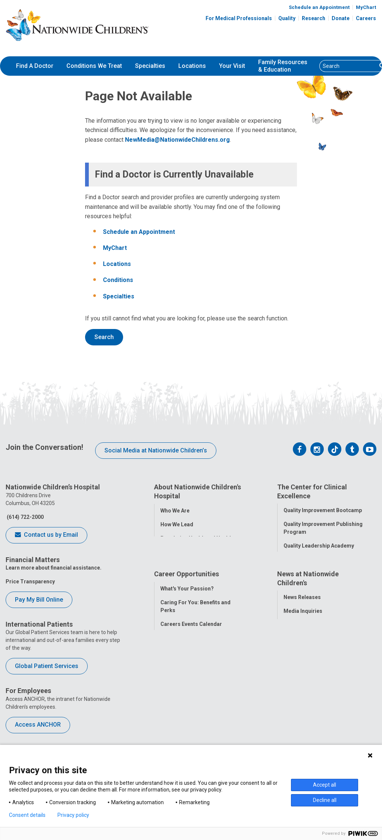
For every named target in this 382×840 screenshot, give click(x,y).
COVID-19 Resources (186, 739)
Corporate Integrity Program (196, 559)
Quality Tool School (308, 559)
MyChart (366, 7)
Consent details (27, 815)
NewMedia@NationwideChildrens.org (177, 139)
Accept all (324, 785)
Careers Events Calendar (191, 676)
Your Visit (232, 65)
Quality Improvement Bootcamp (323, 510)
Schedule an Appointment (319, 7)
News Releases (302, 650)
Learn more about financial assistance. (53, 568)
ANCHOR (171, 725)
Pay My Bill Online (39, 599)
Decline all (324, 800)
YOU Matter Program (186, 712)
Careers (366, 18)
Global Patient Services (46, 666)
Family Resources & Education (282, 66)
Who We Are (175, 510)
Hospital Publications (310, 691)
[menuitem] (34, 66)
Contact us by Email (46, 535)
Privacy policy (73, 815)
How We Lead (176, 524)
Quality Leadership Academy (319, 545)
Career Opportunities (186, 627)
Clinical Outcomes (306, 573)
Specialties (150, 65)
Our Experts (298, 705)
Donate (341, 18)
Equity (291, 601)
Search (104, 337)
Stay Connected (303, 677)
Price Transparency (30, 581)
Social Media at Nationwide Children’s (155, 450)
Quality (286, 18)
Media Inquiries (303, 664)
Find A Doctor (34, 65)
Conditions (118, 279)
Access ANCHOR (38, 724)
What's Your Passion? (187, 641)
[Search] (348, 66)
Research (313, 18)
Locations (192, 65)
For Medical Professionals (239, 18)
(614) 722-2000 (25, 517)
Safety (291, 587)
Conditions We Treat (94, 65)
